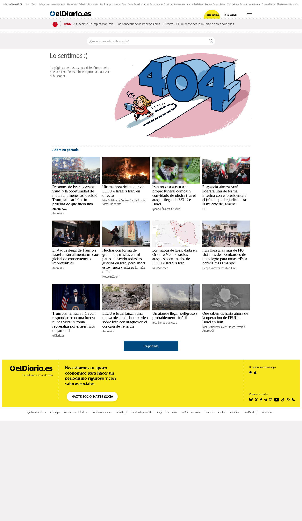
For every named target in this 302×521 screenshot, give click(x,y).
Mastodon (267, 412)
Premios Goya (120, 4)
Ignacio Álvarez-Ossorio (166, 209)
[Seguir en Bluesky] (251, 399)
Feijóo (223, 4)
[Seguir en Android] (250, 372)
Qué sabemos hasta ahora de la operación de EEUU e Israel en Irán (225, 318)
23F (229, 4)
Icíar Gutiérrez (110, 200)
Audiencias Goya (177, 4)
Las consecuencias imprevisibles (138, 24)
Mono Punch (254, 4)
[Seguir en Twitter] (256, 399)
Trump (34, 4)
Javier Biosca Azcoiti (231, 327)
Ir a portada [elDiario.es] (151, 346)
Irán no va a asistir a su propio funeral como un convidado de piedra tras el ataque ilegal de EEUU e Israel (174, 195)
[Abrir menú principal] (249, 13)
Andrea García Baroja (132, 200)
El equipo (55, 412)
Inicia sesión (230, 15)
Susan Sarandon (135, 4)
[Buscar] (210, 41)
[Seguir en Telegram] (265, 399)
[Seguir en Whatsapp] (288, 399)
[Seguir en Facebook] (261, 399)
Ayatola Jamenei (58, 4)
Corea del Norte (268, 4)
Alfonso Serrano (240, 4)
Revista (222, 412)
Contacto (209, 412)
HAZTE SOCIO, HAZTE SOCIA (92, 397)
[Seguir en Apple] (255, 372)
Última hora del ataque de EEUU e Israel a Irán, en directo (123, 191)
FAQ (159, 412)
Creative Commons (102, 412)
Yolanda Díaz (197, 4)
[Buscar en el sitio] (146, 41)
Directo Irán (93, 4)
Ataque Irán (72, 4)
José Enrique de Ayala (164, 322)
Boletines (235, 412)
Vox (188, 4)
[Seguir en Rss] (293, 399)
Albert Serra (149, 4)
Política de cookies (191, 412)
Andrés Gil (58, 213)
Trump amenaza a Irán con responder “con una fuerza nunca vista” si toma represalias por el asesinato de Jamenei (74, 322)
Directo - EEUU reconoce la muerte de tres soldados (198, 24)
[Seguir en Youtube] (276, 399)
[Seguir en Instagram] (270, 399)
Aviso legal (121, 412)
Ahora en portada (65, 150)
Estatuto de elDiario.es (76, 412)
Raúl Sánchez (160, 268)
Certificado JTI (251, 412)
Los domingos (106, 4)
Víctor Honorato (111, 204)
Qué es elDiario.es (36, 412)
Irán (28, 4)
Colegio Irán (44, 4)
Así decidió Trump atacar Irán (93, 24)
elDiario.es (58, 335)
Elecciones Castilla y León (287, 4)
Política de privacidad (142, 412)
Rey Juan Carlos (211, 4)
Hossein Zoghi (110, 276)
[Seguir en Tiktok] (283, 399)
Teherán (82, 4)
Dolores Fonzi (162, 4)
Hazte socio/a (212, 15)
